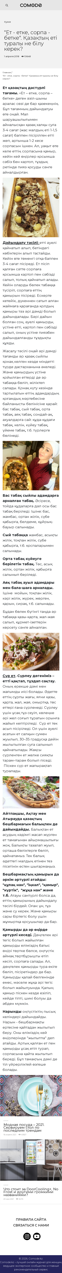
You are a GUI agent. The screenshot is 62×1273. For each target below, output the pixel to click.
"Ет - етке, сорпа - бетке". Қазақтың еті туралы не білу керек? (30, 77)
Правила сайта (31, 1219)
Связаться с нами (31, 1225)
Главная (7, 72)
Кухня (7, 21)
